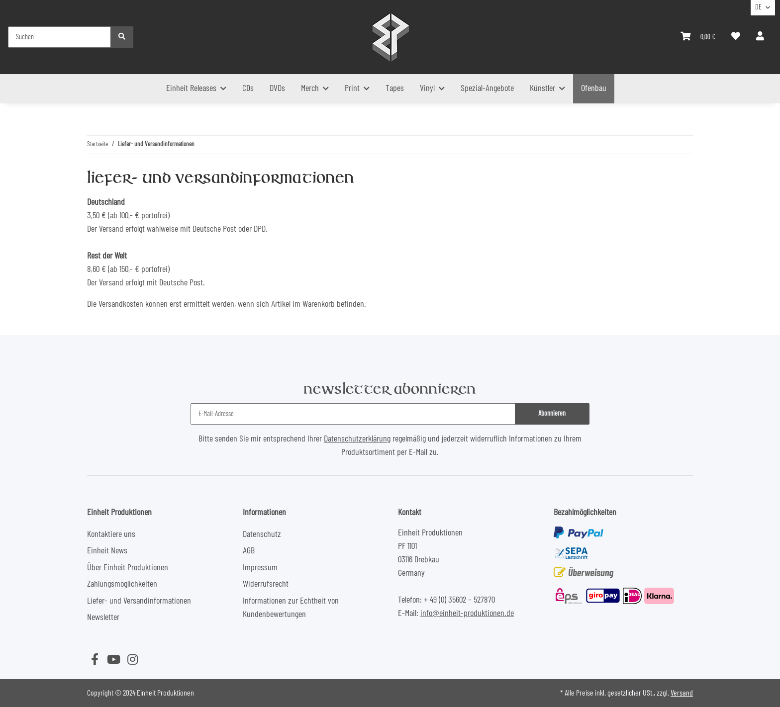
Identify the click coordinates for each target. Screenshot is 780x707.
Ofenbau (593, 88)
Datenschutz (262, 534)
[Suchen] (59, 37)
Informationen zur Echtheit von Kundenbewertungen (291, 608)
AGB (249, 550)
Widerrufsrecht (266, 584)
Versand (682, 693)
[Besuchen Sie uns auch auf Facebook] (94, 660)
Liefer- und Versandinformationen (139, 601)
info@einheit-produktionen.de (467, 613)
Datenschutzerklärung (357, 439)
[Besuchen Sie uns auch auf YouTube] (113, 660)
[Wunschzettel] (735, 37)
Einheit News (107, 550)
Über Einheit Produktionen (127, 567)
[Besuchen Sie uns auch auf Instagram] (132, 660)
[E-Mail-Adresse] (353, 414)
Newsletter (103, 617)
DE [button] (758, 7)
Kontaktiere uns (111, 534)
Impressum (260, 567)
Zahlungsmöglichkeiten (122, 584)
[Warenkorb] (698, 37)
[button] (760, 37)
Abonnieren (552, 413)
